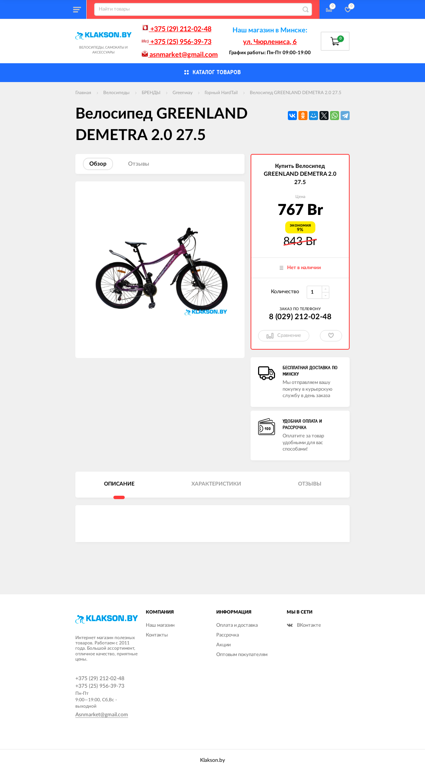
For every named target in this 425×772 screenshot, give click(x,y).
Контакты (157, 635)
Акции (223, 645)
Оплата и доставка (237, 625)
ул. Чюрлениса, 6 (270, 42)
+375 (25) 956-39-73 (176, 42)
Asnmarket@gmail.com (101, 714)
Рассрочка (227, 635)
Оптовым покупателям (242, 654)
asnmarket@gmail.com (180, 55)
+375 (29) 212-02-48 (176, 29)
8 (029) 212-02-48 (300, 317)
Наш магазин (160, 625)
